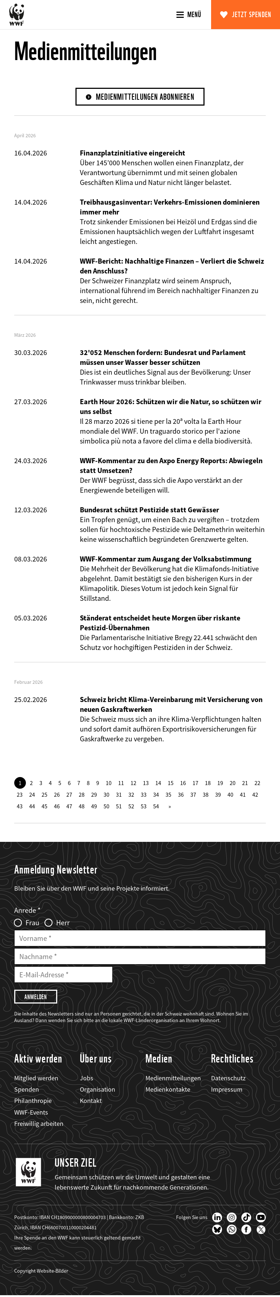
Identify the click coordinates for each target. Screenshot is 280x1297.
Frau (32, 923)
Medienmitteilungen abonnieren (145, 97)
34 (156, 795)
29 (94, 795)
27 (69, 795)
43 (20, 806)
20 (233, 783)
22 (257, 783)
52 (131, 806)
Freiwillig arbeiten (38, 1125)
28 (82, 795)
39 (218, 795)
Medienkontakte (167, 1091)
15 (171, 783)
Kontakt (91, 1102)
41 (243, 795)
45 (44, 806)
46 (57, 806)
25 (44, 795)
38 (206, 795)
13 (146, 783)
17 (195, 783)
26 (57, 795)
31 (119, 795)
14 (158, 783)
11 (121, 783)
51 (119, 806)
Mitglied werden (36, 1079)
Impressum (226, 1091)
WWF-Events (31, 1113)
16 (183, 783)
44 (32, 806)
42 (255, 795)
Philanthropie (33, 1102)
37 (193, 795)
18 (208, 783)
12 (133, 783)
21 (245, 783)
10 (109, 783)
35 (168, 795)
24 (32, 795)
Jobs (86, 1079)
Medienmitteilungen (173, 1079)
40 (230, 795)
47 (69, 806)
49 (94, 806)
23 (20, 795)
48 (82, 806)
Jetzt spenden (252, 14)
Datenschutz (228, 1079)
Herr (63, 923)
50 (106, 806)
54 (156, 806)
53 (144, 806)
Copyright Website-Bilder (41, 1272)
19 (220, 783)
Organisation (97, 1091)
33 (144, 795)
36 (181, 795)
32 (131, 795)
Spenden (26, 1091)
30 (106, 795)
